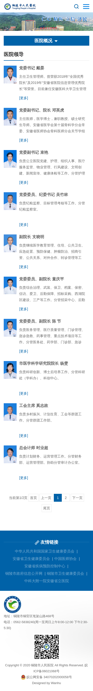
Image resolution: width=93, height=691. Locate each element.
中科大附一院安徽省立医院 (46, 581)
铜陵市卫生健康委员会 (65, 573)
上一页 (46, 498)
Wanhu (56, 683)
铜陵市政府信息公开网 (23, 573)
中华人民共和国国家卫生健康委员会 (44, 551)
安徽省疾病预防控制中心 (44, 566)
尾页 (46, 508)
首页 (33, 498)
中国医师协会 (65, 559)
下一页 (77, 498)
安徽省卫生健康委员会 (31, 559)
